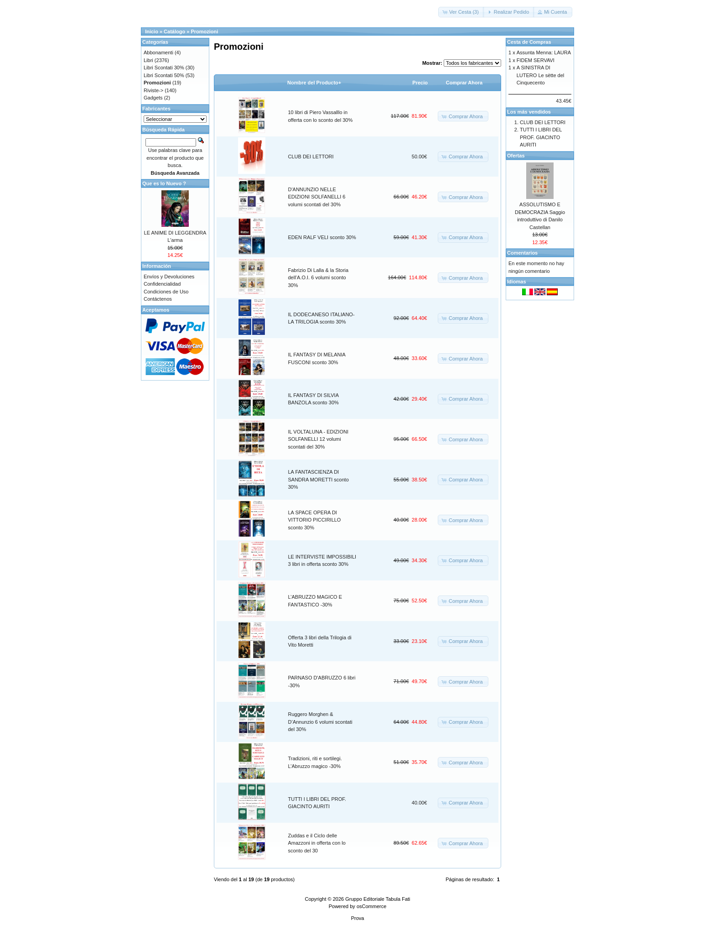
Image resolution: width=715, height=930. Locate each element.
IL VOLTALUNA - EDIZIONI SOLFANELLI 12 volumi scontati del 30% (318, 439)
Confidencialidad (162, 284)
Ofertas (516, 155)
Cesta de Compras (529, 42)
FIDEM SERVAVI (535, 60)
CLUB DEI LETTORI (311, 156)
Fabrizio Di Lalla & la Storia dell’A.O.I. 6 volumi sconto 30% (318, 277)
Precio (420, 82)
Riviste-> (153, 90)
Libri (148, 60)
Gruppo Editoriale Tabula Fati (377, 899)
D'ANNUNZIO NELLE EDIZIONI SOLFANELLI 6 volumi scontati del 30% (317, 197)
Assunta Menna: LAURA (544, 52)
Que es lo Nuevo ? (164, 183)
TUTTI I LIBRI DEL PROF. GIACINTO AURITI (541, 137)
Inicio (151, 31)
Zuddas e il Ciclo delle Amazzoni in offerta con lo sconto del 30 (317, 843)
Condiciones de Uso (166, 291)
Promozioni (204, 31)
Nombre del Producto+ (314, 82)
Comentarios (522, 253)
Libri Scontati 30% (164, 67)
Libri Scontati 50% (164, 75)
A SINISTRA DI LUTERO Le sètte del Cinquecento (541, 75)
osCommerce (371, 906)
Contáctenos (158, 299)
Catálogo (174, 31)
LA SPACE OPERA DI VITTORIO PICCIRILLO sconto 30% (314, 520)
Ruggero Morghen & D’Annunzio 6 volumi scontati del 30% (320, 721)
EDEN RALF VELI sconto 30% (322, 237)
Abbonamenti (158, 52)
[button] (461, 12)
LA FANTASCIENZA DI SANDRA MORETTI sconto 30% (318, 479)
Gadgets (153, 97)
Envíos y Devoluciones (169, 276)
